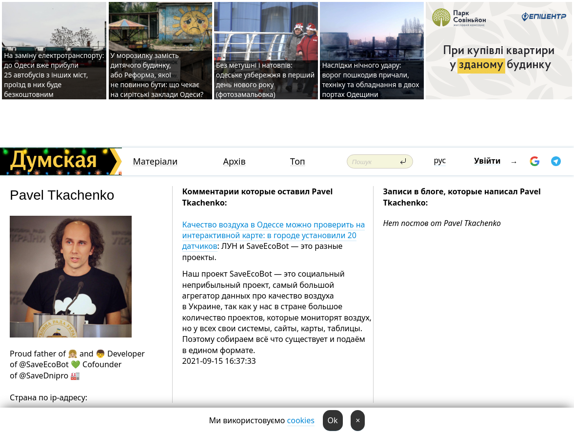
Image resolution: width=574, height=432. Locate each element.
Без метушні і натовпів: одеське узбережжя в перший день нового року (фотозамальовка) (265, 79)
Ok (333, 420)
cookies (301, 420)
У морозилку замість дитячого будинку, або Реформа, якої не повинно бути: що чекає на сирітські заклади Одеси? (157, 75)
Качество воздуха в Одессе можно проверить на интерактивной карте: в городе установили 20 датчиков (273, 235)
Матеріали (155, 161)
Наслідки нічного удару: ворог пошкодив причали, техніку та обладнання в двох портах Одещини (370, 79)
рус (440, 160)
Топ (297, 161)
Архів (234, 161)
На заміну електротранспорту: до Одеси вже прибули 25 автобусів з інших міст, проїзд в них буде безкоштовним (54, 75)
